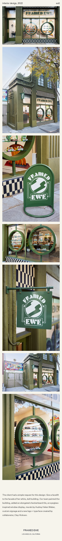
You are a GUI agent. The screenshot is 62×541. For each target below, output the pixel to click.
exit (58, 3)
